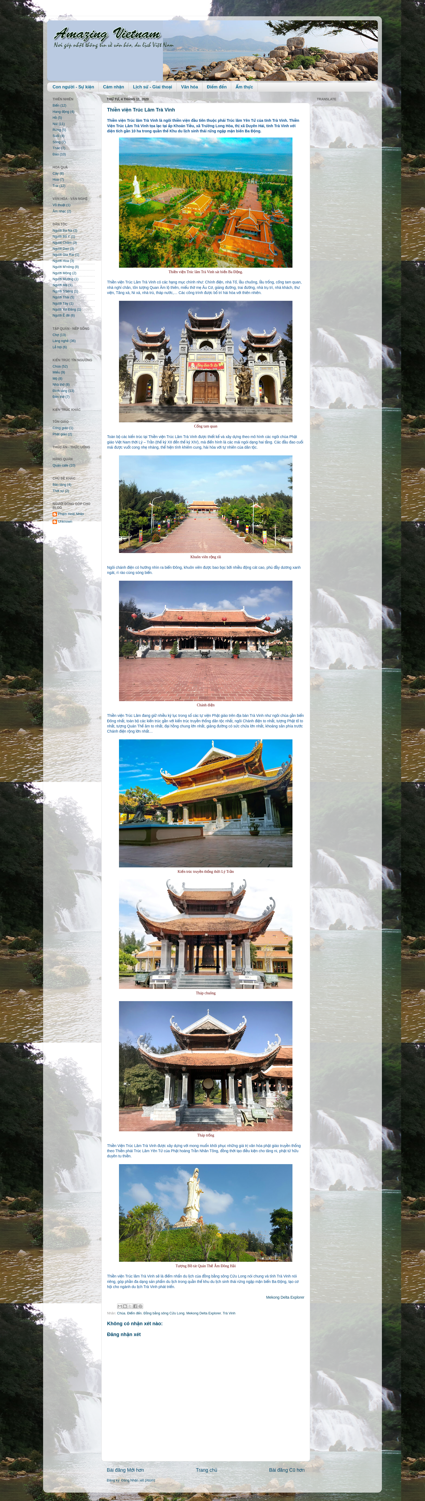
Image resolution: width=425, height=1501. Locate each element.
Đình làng (60, 391)
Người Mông (62, 273)
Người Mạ (60, 285)
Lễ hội (57, 347)
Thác (56, 148)
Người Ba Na (62, 230)
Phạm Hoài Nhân (71, 514)
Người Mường (63, 279)
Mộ (55, 379)
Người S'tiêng (63, 291)
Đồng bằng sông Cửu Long (164, 1313)
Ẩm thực (244, 87)
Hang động (61, 112)
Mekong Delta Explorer (285, 1297)
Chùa (121, 1313)
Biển (56, 105)
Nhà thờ (59, 385)
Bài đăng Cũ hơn (287, 1470)
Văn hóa (189, 87)
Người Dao (61, 249)
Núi (55, 124)
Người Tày (60, 303)
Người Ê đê (61, 315)
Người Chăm (62, 243)
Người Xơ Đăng (64, 309)
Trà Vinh (229, 1313)
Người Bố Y (61, 236)
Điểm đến (217, 87)
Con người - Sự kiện (73, 87)
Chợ (56, 335)
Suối (56, 136)
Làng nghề (61, 341)
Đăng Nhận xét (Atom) (138, 1480)
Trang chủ (206, 1470)
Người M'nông (63, 267)
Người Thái (61, 297)
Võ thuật (59, 205)
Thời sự (58, 491)
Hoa (56, 179)
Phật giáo (60, 434)
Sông (56, 142)
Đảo (56, 154)
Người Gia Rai (63, 255)
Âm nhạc (59, 211)
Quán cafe (60, 465)
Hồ (55, 118)
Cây (56, 173)
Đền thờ (59, 397)
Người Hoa (61, 261)
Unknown (65, 521)
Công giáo (60, 428)
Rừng (57, 130)
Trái (55, 186)
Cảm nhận (113, 87)
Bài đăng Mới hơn (125, 1470)
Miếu (56, 372)
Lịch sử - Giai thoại (152, 87)
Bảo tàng (59, 485)
